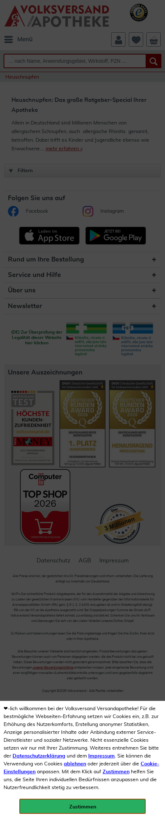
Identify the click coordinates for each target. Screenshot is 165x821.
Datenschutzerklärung (39, 756)
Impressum (101, 756)
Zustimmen (116, 771)
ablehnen (75, 763)
